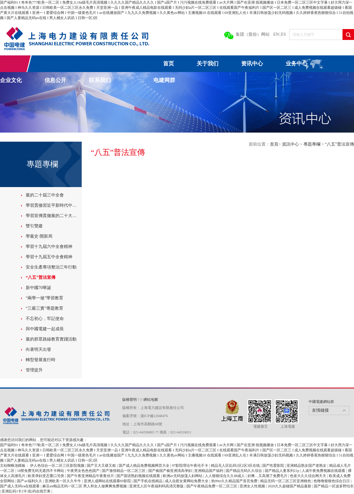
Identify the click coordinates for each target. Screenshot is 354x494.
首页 (168, 64)
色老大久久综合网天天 (308, 476)
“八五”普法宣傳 (40, 277)
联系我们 (100, 80)
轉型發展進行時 (40, 359)
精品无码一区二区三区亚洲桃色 (286, 481)
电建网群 (164, 80)
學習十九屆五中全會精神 (49, 257)
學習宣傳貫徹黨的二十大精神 (53, 215)
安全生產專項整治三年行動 (51, 267)
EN (276, 34)
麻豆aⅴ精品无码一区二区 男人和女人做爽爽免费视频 (85, 486)
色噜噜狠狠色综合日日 (332, 481)
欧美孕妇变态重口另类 (46, 476)
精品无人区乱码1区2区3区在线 (236, 465)
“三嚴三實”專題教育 (44, 308)
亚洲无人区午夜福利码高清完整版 (157, 486)
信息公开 (55, 80)
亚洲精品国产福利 (209, 471)
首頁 (274, 144)
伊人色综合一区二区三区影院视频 (57, 465)
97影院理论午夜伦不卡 (190, 465)
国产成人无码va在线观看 (20, 486)
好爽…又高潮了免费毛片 (267, 476)
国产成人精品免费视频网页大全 (144, 465)
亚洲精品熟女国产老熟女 (307, 465)
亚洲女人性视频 (253, 486)
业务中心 (296, 64)
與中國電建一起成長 (45, 329)
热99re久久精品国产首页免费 (234, 481)
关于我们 (207, 64)
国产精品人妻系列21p (282, 471)
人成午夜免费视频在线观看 (324, 471)
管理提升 (34, 370)
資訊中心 (291, 144)
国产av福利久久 (30, 481)
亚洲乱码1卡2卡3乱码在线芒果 (26, 491)
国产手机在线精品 (148, 481)
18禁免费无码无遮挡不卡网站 (41, 471)
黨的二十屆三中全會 (45, 195)
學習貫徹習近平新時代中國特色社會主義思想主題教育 (53, 205)
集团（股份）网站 (253, 34)
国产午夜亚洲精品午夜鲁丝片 (91, 476)
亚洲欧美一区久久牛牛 (63, 481)
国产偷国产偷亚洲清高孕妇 (170, 471)
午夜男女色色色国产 (83, 471)
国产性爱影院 (273, 465)
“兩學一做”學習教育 (44, 298)
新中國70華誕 (38, 287)
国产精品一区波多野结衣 (334, 486)
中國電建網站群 (321, 402)
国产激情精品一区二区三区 (124, 471)
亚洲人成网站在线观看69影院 (108, 481)
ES (283, 34)
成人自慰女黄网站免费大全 (187, 481)
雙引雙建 (34, 226)
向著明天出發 (38, 349)
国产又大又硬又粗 (102, 465)
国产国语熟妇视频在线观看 (138, 476)
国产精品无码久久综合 (244, 471)
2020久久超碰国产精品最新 (290, 486)
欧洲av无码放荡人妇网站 (183, 476)
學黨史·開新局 (39, 236)
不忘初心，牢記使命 (45, 318)
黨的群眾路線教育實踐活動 (51, 339)
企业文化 (11, 80)
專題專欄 (312, 144)
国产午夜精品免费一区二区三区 (212, 486)
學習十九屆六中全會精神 (49, 246)
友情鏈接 (320, 410)
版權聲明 (130, 399)
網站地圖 (150, 399)
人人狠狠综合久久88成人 (225, 476)
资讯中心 (252, 64)
